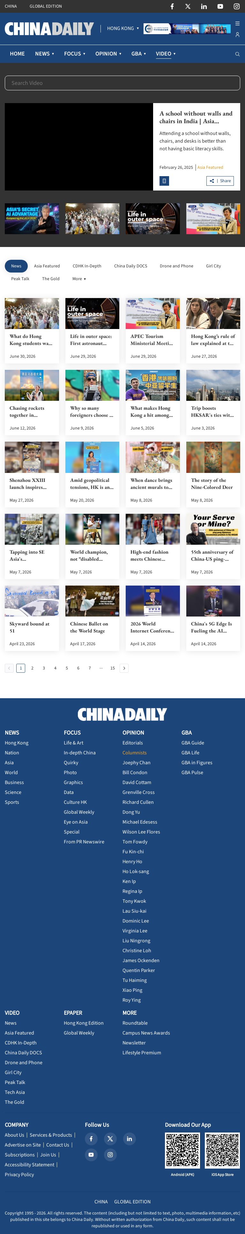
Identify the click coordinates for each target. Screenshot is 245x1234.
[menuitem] (120, 28)
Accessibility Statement (29, 1164)
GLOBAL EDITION (46, 6)
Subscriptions (20, 1154)
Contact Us (57, 1144)
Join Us (48, 1154)
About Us (14, 1135)
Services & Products (51, 1135)
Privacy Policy (19, 1174)
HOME (17, 54)
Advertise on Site (23, 1144)
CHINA (11, 6)
